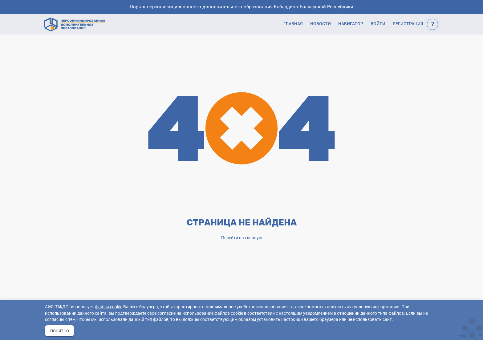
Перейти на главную (241, 237)
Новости (320, 23)
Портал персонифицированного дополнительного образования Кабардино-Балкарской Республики (242, 7)
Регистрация (408, 23)
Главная (293, 23)
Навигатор (350, 23)
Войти (378, 23)
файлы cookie (108, 306)
